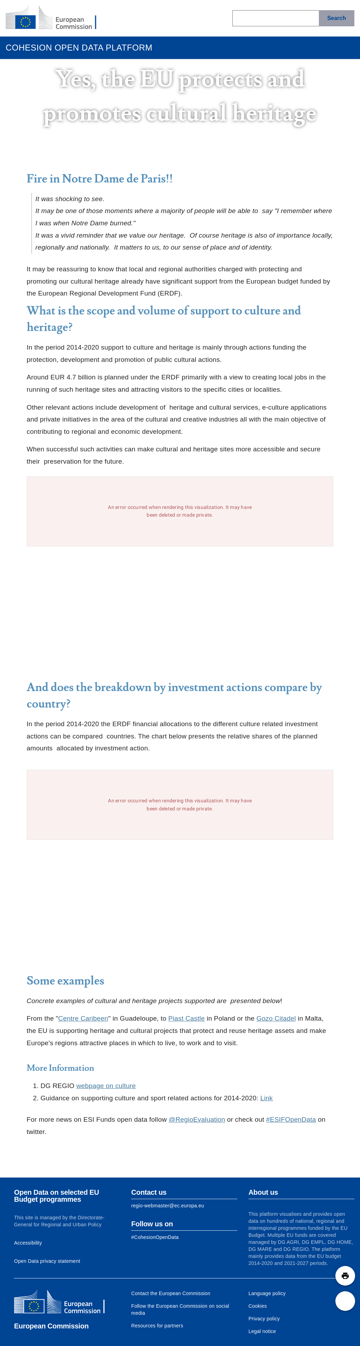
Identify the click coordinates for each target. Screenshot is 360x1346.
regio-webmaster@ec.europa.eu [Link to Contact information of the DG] (167, 1205)
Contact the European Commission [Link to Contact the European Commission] (170, 1293)
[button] (345, 1276)
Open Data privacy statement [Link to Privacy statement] (47, 1261)
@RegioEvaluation (197, 1119)
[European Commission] (57, 18)
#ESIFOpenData (291, 1119)
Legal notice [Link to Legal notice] (262, 1331)
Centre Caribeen (83, 1018)
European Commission (51, 1326)
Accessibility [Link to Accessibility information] (28, 1243)
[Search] (336, 18)
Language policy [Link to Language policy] (267, 1293)
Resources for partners (157, 1325)
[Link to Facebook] (155, 1237)
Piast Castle (186, 1018)
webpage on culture (106, 1085)
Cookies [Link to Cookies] (258, 1306)
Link (266, 1098)
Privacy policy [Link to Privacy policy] (264, 1318)
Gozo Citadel (276, 1018)
